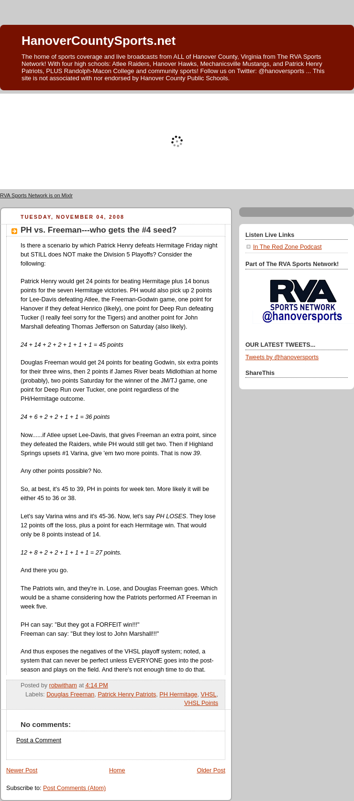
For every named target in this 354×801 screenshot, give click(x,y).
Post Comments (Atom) (74, 788)
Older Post (211, 770)
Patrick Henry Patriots (127, 694)
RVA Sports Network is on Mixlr (36, 195)
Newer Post (21, 770)
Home (117, 770)
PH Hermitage (178, 694)
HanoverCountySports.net (99, 40)
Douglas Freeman (70, 694)
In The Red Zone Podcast (287, 247)
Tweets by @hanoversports (282, 357)
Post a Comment (38, 740)
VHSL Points (201, 703)
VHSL (209, 694)
